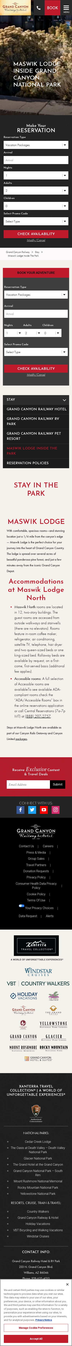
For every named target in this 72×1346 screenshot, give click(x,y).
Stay (38, 400)
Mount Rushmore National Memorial (38, 1181)
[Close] (67, 1284)
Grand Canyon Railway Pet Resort (34, 436)
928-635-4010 (40, 1278)
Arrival (8, 152)
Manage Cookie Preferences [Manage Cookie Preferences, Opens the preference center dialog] (36, 1327)
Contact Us (26, 846)
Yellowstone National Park (37, 1194)
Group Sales (36, 858)
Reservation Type (15, 137)
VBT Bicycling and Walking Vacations (38, 1230)
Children (9, 198)
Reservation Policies (28, 463)
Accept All (36, 1338)
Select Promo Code (16, 213)
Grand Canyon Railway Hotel (37, 409)
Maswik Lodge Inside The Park (32, 451)
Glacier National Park (38, 1158)
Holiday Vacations (38, 1224)
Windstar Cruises (38, 1236)
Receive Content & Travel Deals (36, 771)
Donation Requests (36, 871)
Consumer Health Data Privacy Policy (36, 886)
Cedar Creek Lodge (38, 1142)
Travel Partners (36, 865)
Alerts (50, 916)
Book (52, 8)
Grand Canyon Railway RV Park (33, 421)
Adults (8, 183)
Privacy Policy (36, 877)
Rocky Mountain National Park (38, 1187)
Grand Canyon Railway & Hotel (38, 1218)
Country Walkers (38, 1211)
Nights (8, 167)
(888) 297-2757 (38, 716)
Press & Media (36, 852)
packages (21, 739)
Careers (48, 846)
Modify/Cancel (36, 240)
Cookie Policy (36, 894)
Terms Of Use (36, 900)
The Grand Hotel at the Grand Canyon (38, 1164)
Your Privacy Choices (36, 907)
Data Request (28, 916)
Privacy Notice (43, 1320)
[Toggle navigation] (66, 7)
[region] (36, 1312)
